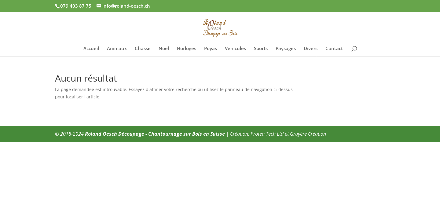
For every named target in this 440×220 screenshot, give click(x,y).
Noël (164, 48)
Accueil (91, 48)
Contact (334, 48)
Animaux (117, 48)
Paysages (286, 48)
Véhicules (235, 48)
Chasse (143, 48)
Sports (261, 48)
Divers (310, 48)
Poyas (210, 48)
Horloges (186, 48)
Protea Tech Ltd (267, 133)
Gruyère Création (308, 133)
